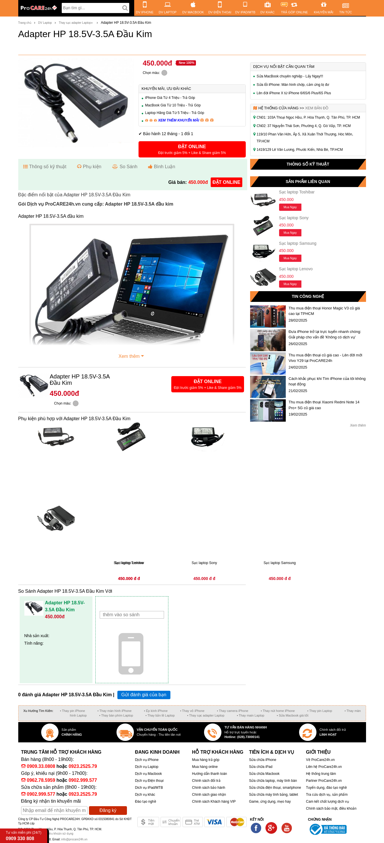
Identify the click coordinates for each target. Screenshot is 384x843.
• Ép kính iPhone (156, 711)
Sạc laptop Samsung (297, 243)
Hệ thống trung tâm (321, 774)
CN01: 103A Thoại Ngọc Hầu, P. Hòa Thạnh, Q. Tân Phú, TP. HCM (308, 117)
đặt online (226, 182)
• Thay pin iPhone (72, 711)
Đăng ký (108, 810)
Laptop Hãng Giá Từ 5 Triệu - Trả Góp (174, 113)
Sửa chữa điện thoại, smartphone (275, 788)
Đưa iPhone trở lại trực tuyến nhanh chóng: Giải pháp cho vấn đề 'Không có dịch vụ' (325, 334)
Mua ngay (290, 207)
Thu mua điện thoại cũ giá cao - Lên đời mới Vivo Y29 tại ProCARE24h (325, 358)
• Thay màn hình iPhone (114, 711)
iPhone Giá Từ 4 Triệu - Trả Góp (170, 98)
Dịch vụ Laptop (147, 767)
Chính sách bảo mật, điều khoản (331, 808)
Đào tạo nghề (145, 802)
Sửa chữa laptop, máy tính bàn (273, 781)
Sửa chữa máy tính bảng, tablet (273, 795)
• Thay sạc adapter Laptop (205, 715)
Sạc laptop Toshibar (297, 192)
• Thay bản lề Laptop (160, 715)
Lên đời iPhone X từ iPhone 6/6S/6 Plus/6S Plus (294, 93)
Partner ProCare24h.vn (324, 781)
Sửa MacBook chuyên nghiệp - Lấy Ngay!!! (290, 76)
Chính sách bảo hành (208, 788)
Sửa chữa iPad (260, 767)
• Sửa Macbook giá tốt (292, 715)
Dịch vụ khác (145, 795)
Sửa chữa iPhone (262, 760)
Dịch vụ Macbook (148, 774)
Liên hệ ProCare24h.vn (324, 767)
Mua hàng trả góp (205, 760)
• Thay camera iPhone (232, 711)
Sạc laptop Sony (294, 217)
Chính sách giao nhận (209, 795)
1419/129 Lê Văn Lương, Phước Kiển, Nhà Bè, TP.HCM (300, 150)
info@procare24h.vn (74, 839)
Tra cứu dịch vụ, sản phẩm (327, 795)
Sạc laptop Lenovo (296, 269)
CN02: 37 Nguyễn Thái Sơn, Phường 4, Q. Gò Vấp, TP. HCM (304, 126)
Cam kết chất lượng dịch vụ (327, 802)
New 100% (186, 62)
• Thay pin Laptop (319, 711)
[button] (192, 149)
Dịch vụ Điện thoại (149, 781)
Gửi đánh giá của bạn (143, 694)
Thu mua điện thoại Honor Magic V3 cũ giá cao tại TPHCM (324, 311)
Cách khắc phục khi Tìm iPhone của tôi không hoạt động (327, 381)
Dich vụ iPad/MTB (149, 788)
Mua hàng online (205, 767)
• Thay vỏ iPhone (192, 711)
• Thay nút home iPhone (278, 711)
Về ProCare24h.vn (320, 760)
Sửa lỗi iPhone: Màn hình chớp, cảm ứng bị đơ (293, 85)
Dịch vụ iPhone (147, 760)
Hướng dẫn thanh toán (209, 774)
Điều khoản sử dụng (60, 833)
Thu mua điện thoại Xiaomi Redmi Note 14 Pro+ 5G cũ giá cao (324, 405)
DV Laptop (45, 22)
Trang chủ (24, 22)
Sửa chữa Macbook (264, 774)
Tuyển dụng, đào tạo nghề (326, 788)
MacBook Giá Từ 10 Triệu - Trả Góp (173, 105)
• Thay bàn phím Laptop (116, 715)
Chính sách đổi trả (206, 781)
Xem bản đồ (317, 108)
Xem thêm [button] (132, 355)
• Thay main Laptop (250, 715)
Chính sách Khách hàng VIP (214, 802)
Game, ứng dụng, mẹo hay (270, 802)
